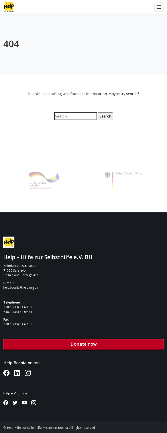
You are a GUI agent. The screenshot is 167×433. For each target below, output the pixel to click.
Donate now (84, 344)
